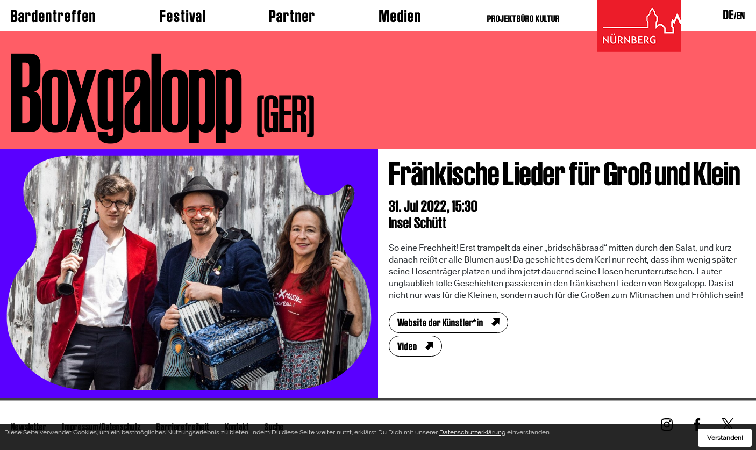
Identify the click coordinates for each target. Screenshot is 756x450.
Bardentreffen (53, 16)
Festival (183, 16)
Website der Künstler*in (440, 322)
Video (407, 346)
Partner (292, 16)
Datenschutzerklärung (472, 434)
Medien (400, 16)
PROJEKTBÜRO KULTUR (523, 18)
